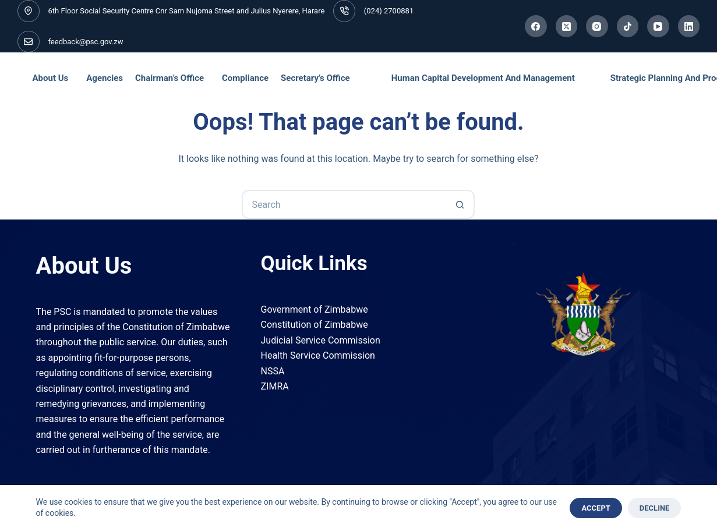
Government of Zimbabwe (314, 309)
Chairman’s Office (169, 78)
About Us (51, 78)
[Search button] (460, 204)
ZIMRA (275, 386)
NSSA (273, 371)
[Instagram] (597, 26)
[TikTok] (628, 26)
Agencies (104, 78)
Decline (655, 508)
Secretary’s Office (315, 78)
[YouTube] (658, 26)
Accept (595, 508)
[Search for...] (344, 204)
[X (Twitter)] (567, 26)
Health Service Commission (318, 355)
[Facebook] (536, 26)
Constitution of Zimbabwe (314, 324)
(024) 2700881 (389, 10)
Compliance (245, 78)
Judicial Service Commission (320, 340)
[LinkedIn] (689, 26)
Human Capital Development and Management (483, 78)
